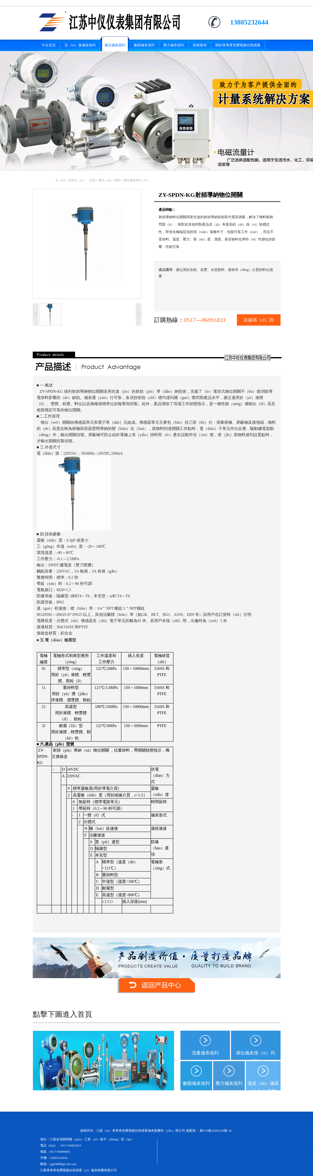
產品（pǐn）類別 (109, 180)
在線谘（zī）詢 (259, 319)
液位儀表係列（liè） (137, 180)
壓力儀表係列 (229, 1083)
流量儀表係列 (205, 1052)
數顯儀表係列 (196, 1083)
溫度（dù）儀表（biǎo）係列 (263, 1085)
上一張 (35, 314)
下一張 (139, 314)
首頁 (92, 180)
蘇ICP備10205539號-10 (216, 1130)
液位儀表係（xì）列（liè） (255, 1055)
